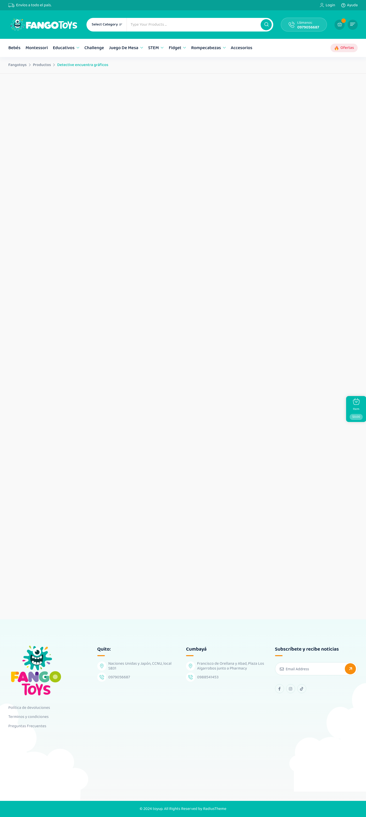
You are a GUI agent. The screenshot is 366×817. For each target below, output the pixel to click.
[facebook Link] (279, 688)
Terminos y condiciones (28, 717)
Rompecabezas (206, 47)
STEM (153, 47)
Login (330, 5)
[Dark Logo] (43, 25)
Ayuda (352, 5)
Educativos (64, 47)
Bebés (14, 47)
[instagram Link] (290, 688)
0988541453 (208, 677)
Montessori (36, 47)
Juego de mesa (123, 47)
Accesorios (242, 47)
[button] (266, 24)
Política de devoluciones (29, 708)
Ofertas (347, 48)
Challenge (94, 47)
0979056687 (308, 27)
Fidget (175, 47)
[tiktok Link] (301, 688)
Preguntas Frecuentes (27, 726)
